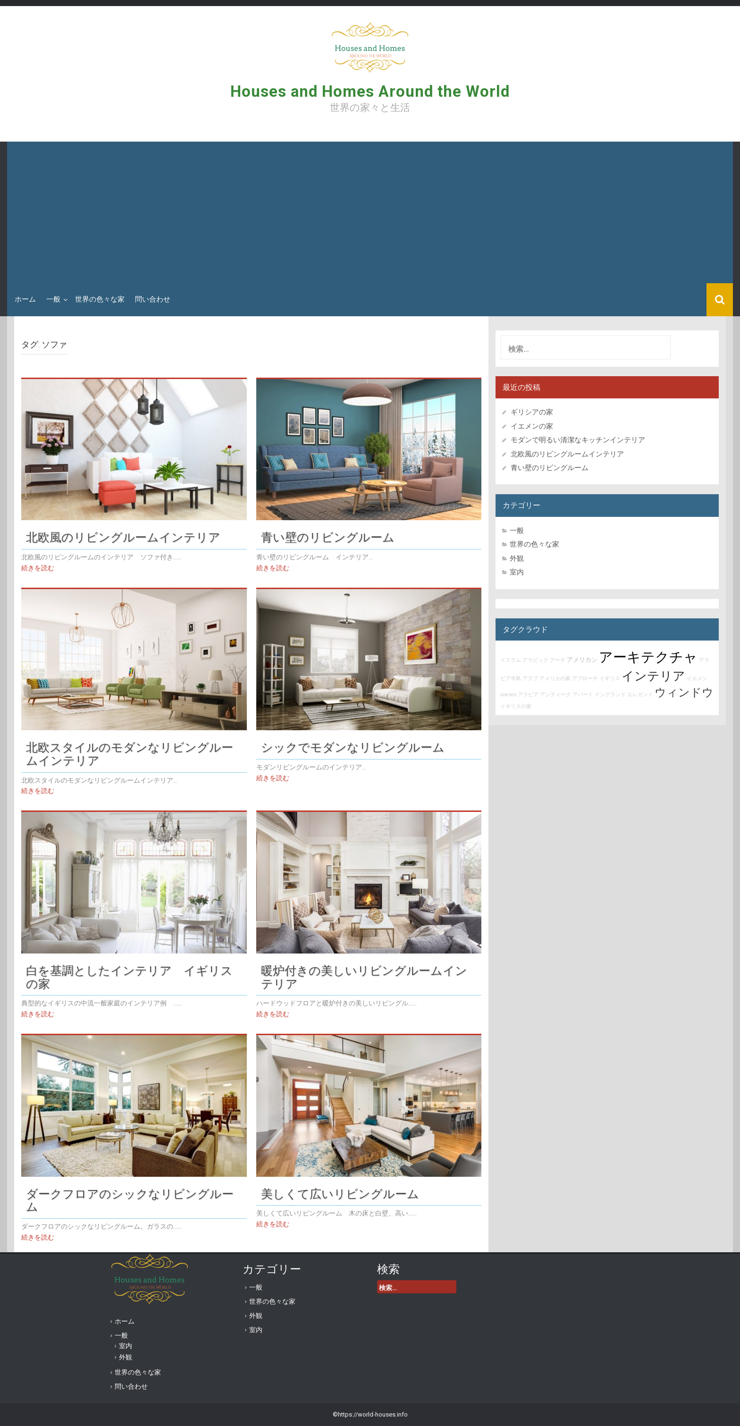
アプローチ (585, 678)
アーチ (557, 660)
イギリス (609, 678)
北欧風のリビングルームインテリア (123, 537)
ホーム (25, 299)
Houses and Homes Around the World (370, 91)
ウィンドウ (684, 692)
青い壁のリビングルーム (328, 537)
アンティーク (555, 695)
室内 (517, 572)
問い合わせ (152, 299)
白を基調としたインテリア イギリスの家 (129, 977)
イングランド (610, 695)
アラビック (535, 660)
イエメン (697, 678)
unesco (508, 695)
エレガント (640, 695)
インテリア (653, 676)
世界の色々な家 (100, 299)
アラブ (530, 678)
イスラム (510, 660)
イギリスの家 (515, 706)
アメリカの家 (555, 678)
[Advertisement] (370, 212)
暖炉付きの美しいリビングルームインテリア (364, 977)
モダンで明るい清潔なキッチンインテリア (578, 440)
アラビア (528, 695)
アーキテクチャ (648, 657)
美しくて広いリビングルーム (340, 1193)
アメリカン (582, 659)
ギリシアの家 (535, 412)
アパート (582, 695)
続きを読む (37, 568)
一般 (53, 299)
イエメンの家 (532, 426)
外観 (517, 558)
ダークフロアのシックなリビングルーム (130, 1200)
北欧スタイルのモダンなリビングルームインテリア (129, 754)
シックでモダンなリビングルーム (353, 747)
